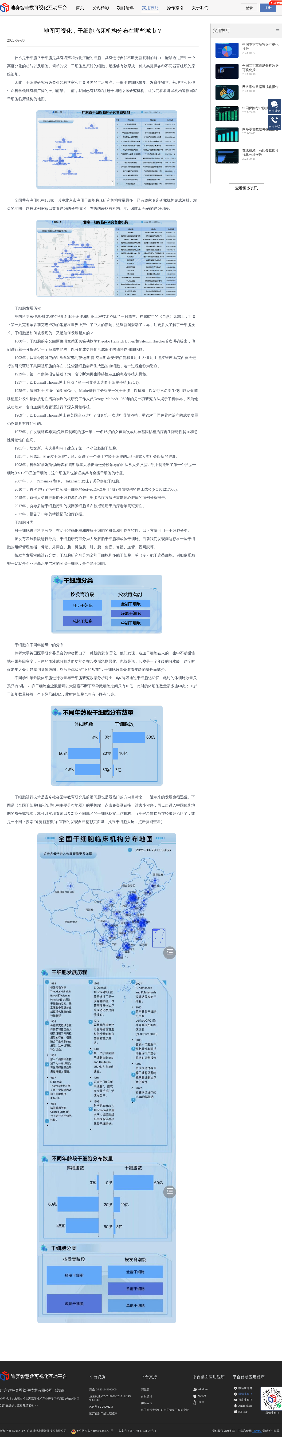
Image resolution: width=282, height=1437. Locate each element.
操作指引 (175, 7)
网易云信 (146, 1403)
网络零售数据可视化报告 (260, 87)
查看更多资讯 (246, 188)
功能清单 (125, 7)
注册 (268, 8)
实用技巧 (150, 7)
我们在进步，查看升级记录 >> (19, 1405)
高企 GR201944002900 (103, 1389)
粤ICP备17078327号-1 (143, 1431)
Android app (245, 1405)
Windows (200, 1389)
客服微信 (275, 106)
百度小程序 (245, 1399)
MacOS (199, 1395)
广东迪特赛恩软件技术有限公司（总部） (34, 1390)
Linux (198, 1402)
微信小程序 (245, 1394)
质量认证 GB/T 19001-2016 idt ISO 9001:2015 (110, 1398)
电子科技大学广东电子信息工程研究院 (165, 1410)
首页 (80, 7)
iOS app (242, 1411)
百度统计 (146, 1396)
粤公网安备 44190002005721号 (95, 1431)
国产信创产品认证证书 (103, 1413)
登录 (249, 8)
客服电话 (275, 121)
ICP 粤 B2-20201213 (101, 1406)
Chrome (257, 1431)
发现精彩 (100, 7)
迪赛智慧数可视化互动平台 (39, 7)
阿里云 (145, 1389)
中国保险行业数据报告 (258, 108)
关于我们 (200, 7)
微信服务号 (245, 1388)
